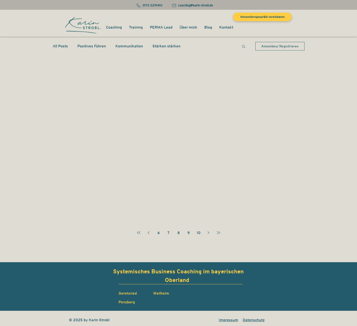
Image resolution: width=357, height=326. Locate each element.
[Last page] (218, 232)
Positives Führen (91, 46)
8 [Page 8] (178, 232)
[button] (113, 27)
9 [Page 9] (188, 232)
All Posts (60, 46)
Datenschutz (254, 319)
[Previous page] (148, 232)
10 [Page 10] (198, 232)
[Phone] (139, 5)
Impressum (228, 319)
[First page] (138, 232)
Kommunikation (129, 46)
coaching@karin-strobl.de (195, 5)
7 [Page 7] (168, 232)
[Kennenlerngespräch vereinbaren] (262, 17)
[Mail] (174, 5)
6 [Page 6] (158, 232)
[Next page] (208, 232)
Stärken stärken (166, 46)
